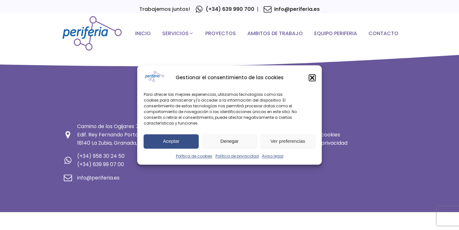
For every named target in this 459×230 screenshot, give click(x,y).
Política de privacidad (237, 156)
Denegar (229, 141)
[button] (312, 78)
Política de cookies (194, 156)
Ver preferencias (287, 141)
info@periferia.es (297, 9)
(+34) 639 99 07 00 (100, 164)
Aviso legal (272, 156)
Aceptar (171, 141)
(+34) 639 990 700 (230, 9)
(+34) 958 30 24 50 (101, 156)
